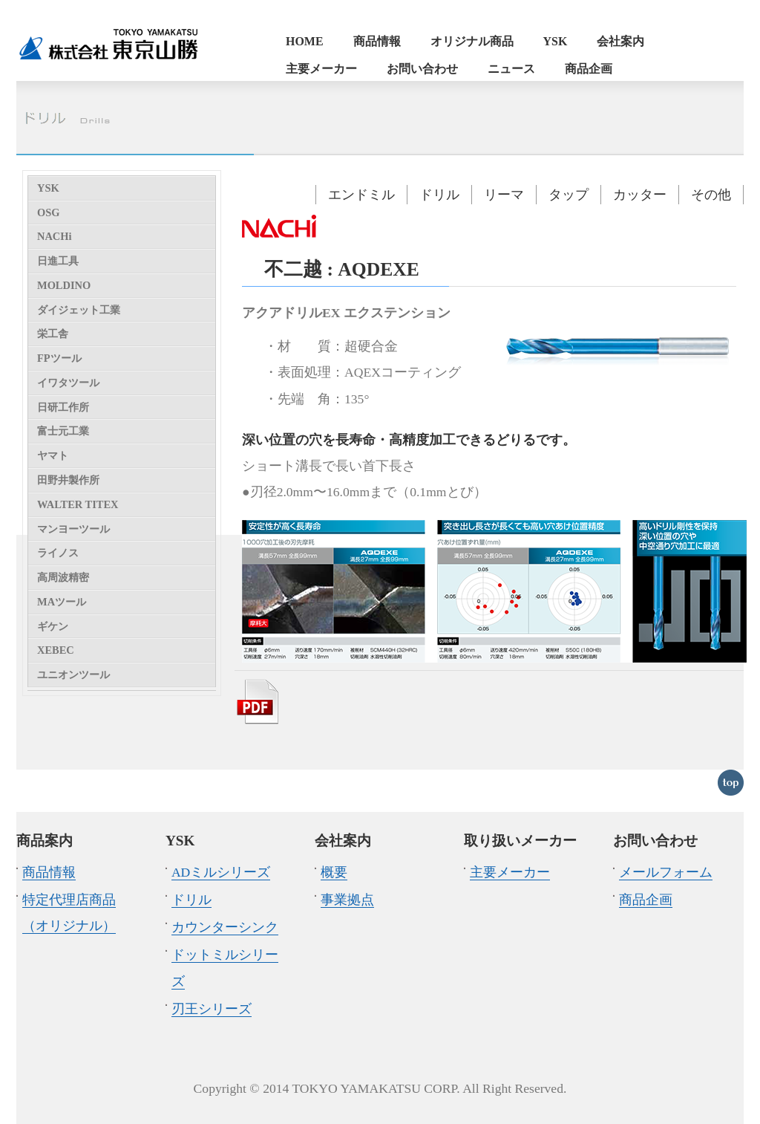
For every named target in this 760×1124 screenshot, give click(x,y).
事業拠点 (347, 899)
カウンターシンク (224, 927)
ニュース (511, 68)
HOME (305, 41)
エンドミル (361, 194)
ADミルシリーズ (220, 872)
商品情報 (377, 41)
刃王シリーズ (211, 1008)
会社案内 (620, 41)
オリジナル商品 (472, 41)
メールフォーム (665, 872)
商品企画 (588, 68)
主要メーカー (321, 68)
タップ (568, 194)
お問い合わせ (422, 68)
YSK (555, 41)
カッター (639, 194)
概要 (334, 872)
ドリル (439, 194)
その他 (711, 194)
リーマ (504, 194)
